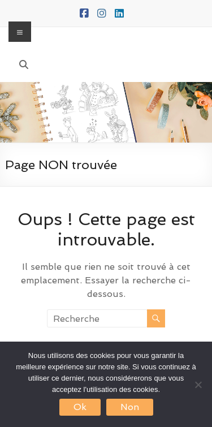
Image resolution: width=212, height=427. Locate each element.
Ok (79, 407)
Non (129, 407)
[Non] (198, 384)
